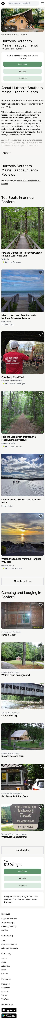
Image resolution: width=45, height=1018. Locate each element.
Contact (4, 973)
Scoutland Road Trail (12, 377)
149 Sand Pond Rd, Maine (12, 49)
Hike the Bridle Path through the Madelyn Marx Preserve (18, 438)
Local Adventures (9, 919)
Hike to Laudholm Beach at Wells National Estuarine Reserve (18, 317)
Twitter (4, 995)
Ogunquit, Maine (7, 565)
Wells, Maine (6, 259)
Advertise (5, 966)
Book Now (22, 64)
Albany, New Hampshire (10, 672)
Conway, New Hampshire (11, 632)
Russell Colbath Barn (12, 756)
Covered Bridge (9, 715)
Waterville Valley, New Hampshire (14, 834)
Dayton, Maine (7, 506)
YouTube (5, 999)
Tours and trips (7, 922)
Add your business (12, 896)
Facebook (5, 987)
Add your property (9, 948)
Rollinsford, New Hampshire (11, 381)
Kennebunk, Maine (8, 443)
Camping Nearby (8, 926)
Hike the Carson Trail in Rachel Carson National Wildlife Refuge (21, 254)
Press (3, 970)
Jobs (3, 962)
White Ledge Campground (15, 675)
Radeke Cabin (8, 634)
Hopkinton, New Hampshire (11, 794)
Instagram (5, 984)
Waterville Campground (14, 837)
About (4, 958)
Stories (4, 930)
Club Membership (9, 944)
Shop (3, 940)
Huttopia (22, 58)
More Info (23, 78)
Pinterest (5, 991)
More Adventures (22, 581)
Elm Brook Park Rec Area (14, 796)
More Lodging (22, 850)
